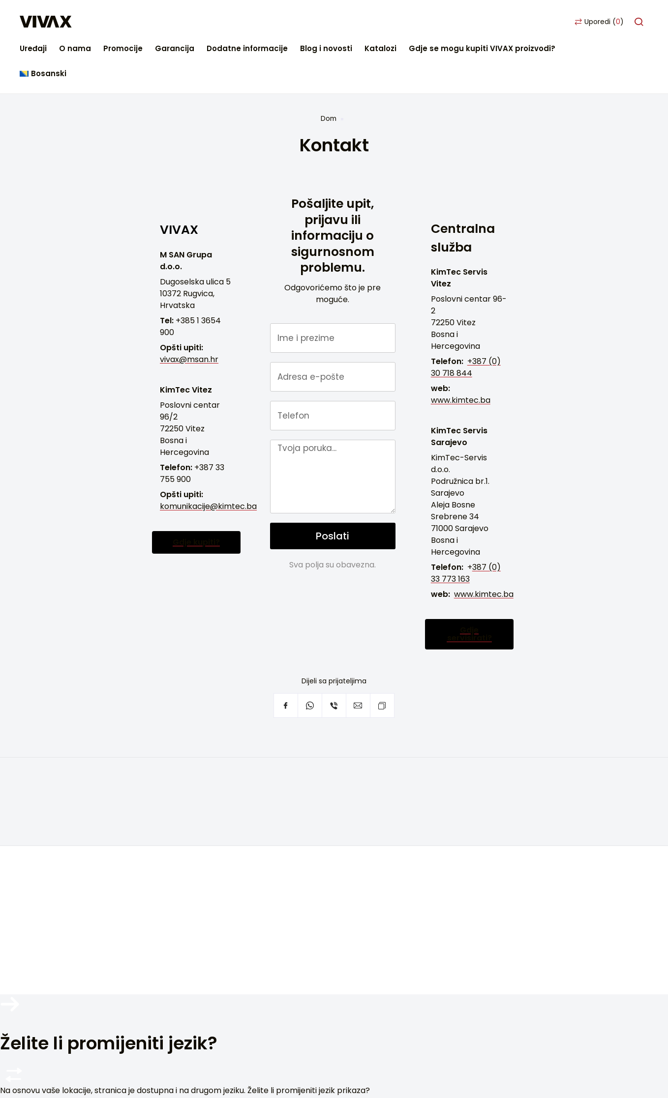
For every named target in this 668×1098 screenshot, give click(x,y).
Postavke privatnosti (89, 860)
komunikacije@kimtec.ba (208, 455)
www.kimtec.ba (460, 350)
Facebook (61, 891)
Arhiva (237, 819)
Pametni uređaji (255, 804)
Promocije (214, 22)
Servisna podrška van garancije (109, 816)
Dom (328, 68)
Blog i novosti (418, 22)
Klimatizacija (249, 789)
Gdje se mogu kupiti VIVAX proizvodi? (573, 22)
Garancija (266, 22)
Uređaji (124, 22)
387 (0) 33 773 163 (466, 523)
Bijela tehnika (250, 775)
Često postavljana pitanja (98, 786)
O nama (166, 22)
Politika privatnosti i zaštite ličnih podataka (354, 951)
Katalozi (472, 22)
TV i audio (243, 745)
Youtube (109, 891)
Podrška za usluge (83, 801)
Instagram (85, 891)
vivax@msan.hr (189, 308)
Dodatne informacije (338, 22)
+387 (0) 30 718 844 (466, 317)
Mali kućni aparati (259, 760)
